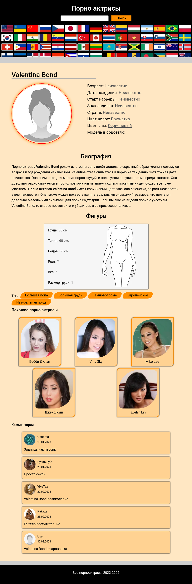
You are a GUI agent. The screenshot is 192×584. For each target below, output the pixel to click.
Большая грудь (70, 295)
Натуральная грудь (31, 302)
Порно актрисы (96, 8)
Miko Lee (152, 362)
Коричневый (120, 125)
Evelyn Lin (138, 412)
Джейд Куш (54, 412)
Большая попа (36, 295)
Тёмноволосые (105, 295)
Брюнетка (120, 118)
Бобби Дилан (39, 362)
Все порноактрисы (87, 573)
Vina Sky (96, 362)
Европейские (137, 295)
